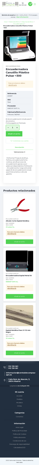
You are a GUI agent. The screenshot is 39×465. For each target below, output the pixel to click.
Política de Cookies (19, 434)
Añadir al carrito (14, 134)
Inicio (5, 22)
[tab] (19, 147)
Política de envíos (19, 437)
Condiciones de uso (19, 441)
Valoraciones (19, 152)
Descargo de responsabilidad (19, 444)
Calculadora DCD (19, 447)
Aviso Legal (19, 427)
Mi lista (19, 406)
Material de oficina (14, 22)
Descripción (19, 147)
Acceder (19, 396)
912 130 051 (13, 368)
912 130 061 (13, 366)
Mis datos (19, 402)
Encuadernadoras (18, 24)
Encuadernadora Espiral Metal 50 (19, 276)
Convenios (19, 416)
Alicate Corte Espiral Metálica (17, 221)
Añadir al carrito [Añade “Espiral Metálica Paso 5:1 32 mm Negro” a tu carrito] (19, 353)
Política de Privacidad (19, 431)
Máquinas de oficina (27, 22)
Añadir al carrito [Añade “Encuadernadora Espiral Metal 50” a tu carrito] (19, 296)
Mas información (22, 17)
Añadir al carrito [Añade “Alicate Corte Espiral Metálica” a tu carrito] (19, 242)
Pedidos (19, 399)
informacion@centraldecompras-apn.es (21, 374)
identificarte (12, 85)
